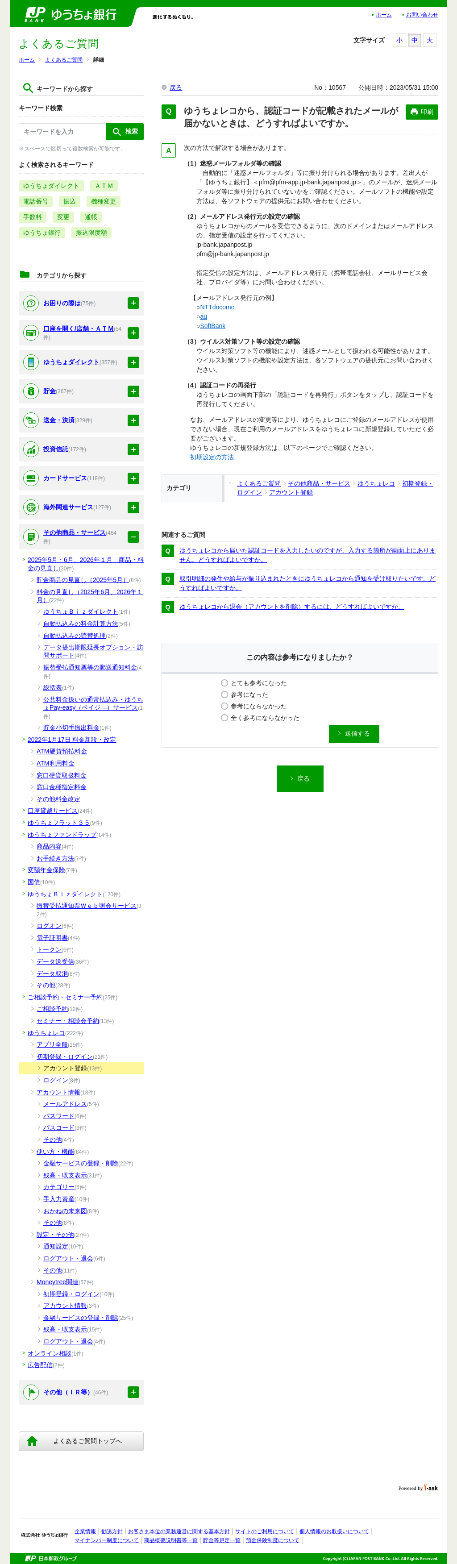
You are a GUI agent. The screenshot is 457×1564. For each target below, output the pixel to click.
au (203, 316)
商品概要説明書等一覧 (171, 1540)
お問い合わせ (422, 15)
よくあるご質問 (64, 60)
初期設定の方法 (212, 457)
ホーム (384, 15)
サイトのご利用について (264, 1531)
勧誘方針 (112, 1531)
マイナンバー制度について (107, 1540)
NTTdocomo (217, 307)
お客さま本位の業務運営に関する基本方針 (179, 1531)
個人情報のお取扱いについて (334, 1531)
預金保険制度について (272, 1540)
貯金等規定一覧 (222, 1540)
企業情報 (85, 1531)
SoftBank (212, 325)
